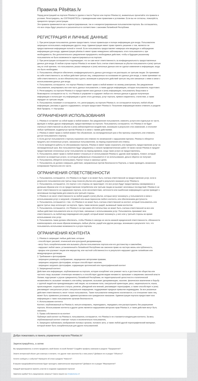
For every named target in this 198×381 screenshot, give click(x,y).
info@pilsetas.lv (73, 374)
